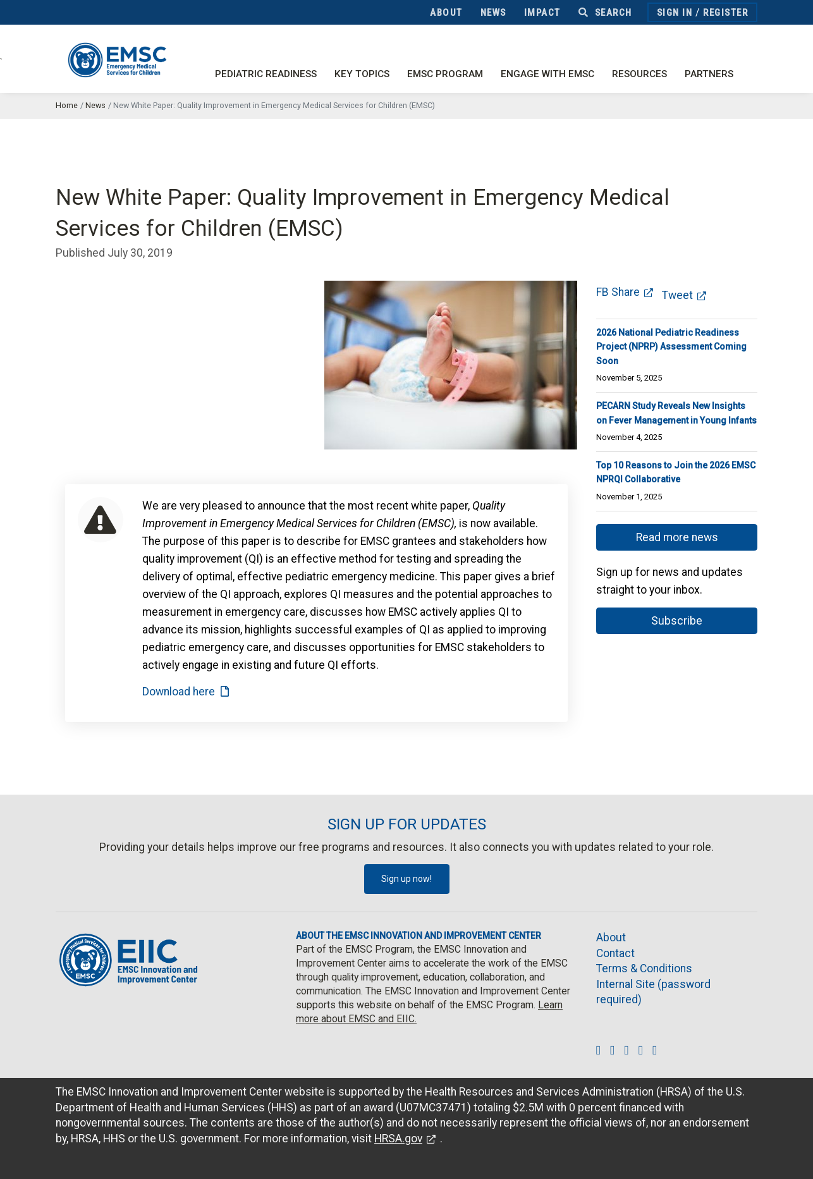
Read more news (677, 537)
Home (67, 105)
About (446, 12)
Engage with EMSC (547, 74)
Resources (639, 74)
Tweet (677, 295)
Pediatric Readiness (266, 74)
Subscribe (676, 620)
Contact (615, 953)
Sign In (675, 12)
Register (725, 12)
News (493, 12)
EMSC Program (445, 74)
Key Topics (361, 74)
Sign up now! (406, 879)
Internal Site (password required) (653, 992)
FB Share (618, 292)
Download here (178, 691)
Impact (542, 12)
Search (605, 12)
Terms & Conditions (644, 968)
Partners (709, 74)
